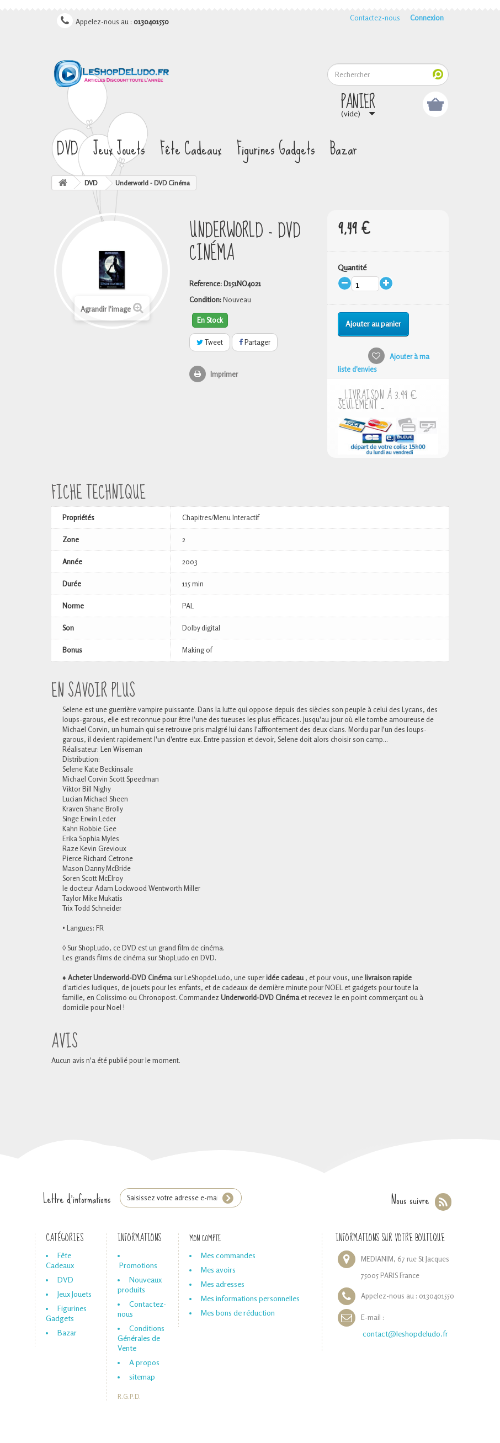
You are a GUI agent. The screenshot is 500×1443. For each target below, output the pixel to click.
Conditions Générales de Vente (141, 1338)
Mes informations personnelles (250, 1298)
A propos (144, 1362)
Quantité (352, 267)
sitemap (142, 1376)
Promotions (138, 1265)
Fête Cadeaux (191, 149)
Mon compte (205, 1238)
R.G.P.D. (129, 1397)
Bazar (343, 149)
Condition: (205, 299)
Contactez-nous (375, 17)
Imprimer (224, 374)
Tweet (209, 342)
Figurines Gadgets (276, 149)
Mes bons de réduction (238, 1312)
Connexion (427, 17)
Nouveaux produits (140, 1284)
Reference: (205, 283)
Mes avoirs (218, 1269)
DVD (67, 149)
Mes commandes (228, 1255)
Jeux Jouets (119, 149)
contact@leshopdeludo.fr (405, 1333)
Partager (254, 342)
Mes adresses (222, 1284)
